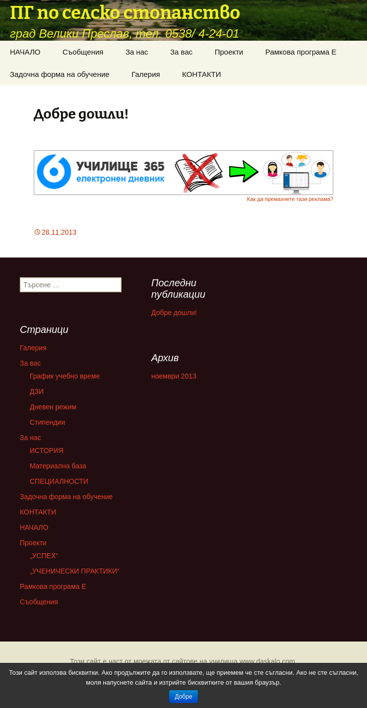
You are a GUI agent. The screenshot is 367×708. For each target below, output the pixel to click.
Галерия (145, 74)
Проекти (229, 52)
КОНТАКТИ (201, 74)
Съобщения (82, 52)
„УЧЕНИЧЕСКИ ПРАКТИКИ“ (75, 571)
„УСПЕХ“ (44, 556)
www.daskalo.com (267, 661)
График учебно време (65, 376)
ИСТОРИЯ (46, 450)
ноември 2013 (173, 376)
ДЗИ (37, 391)
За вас (181, 52)
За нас (136, 52)
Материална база (58, 466)
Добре (183, 696)
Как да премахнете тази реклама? (290, 199)
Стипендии (47, 422)
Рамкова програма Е (300, 52)
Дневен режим (53, 407)
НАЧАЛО (25, 52)
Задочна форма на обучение (60, 74)
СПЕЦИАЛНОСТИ (59, 481)
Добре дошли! (174, 313)
